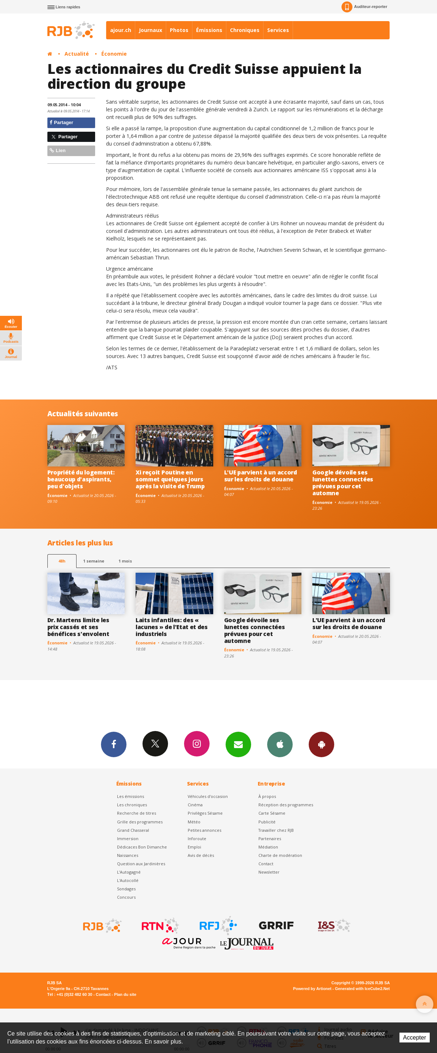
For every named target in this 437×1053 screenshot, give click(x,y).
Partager (61, 122)
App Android (321, 744)
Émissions (209, 30)
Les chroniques (132, 804)
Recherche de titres (136, 813)
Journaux (150, 30)
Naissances (127, 855)
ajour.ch (120, 30)
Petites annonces (204, 830)
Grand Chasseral (133, 830)
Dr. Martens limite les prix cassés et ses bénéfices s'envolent (78, 627)
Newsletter (269, 872)
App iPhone (280, 744)
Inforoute (197, 838)
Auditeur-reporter (364, 6)
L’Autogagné (129, 872)
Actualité (77, 53)
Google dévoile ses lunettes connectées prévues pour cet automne (342, 482)
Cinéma (195, 804)
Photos (179, 30)
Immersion (127, 838)
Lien (58, 150)
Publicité (267, 821)
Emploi (194, 847)
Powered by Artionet (312, 988)
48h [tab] (61, 561)
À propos (267, 796)
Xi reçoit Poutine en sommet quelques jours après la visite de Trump (170, 479)
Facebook (113, 744)
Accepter (414, 1037)
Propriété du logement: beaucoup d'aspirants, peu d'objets (81, 479)
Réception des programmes (285, 804)
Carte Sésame (271, 813)
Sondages (126, 888)
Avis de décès (201, 855)
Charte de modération (280, 855)
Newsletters (238, 744)
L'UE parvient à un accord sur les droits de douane (260, 475)
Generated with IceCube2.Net (362, 988)
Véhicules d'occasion (208, 796)
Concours (126, 897)
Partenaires (269, 838)
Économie (114, 53)
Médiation (268, 847)
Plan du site (125, 994)
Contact (265, 863)
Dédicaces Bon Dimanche (142, 847)
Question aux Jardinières (141, 863)
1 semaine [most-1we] (93, 561)
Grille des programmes (140, 821)
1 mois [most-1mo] (125, 561)
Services (278, 30)
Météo (194, 821)
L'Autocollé (127, 880)
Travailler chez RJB (276, 830)
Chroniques (245, 30)
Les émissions (130, 796)
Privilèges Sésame (205, 813)
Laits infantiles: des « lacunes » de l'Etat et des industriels (172, 627)
